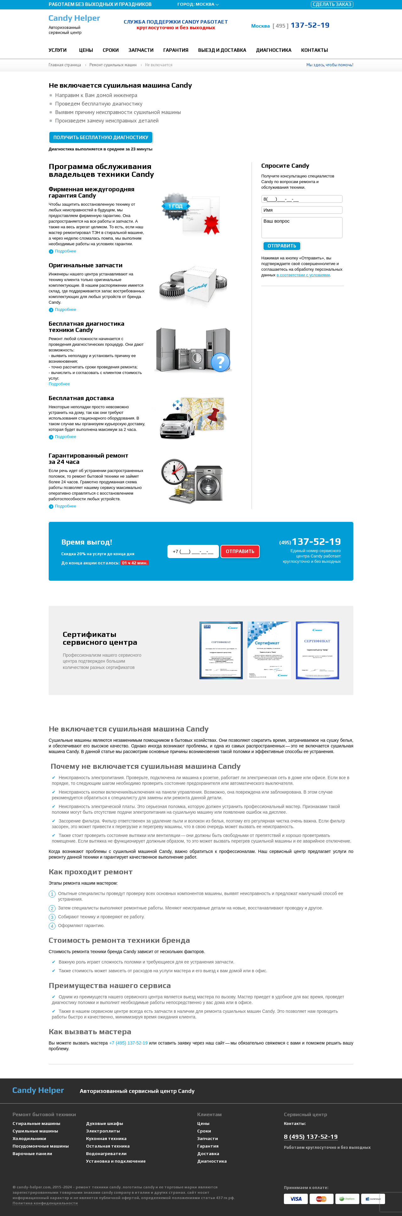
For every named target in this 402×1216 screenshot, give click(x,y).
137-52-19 (301, 25)
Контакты (314, 50)
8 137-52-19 (311, 1136)
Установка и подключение (116, 1161)
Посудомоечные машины (41, 1146)
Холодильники (29, 1138)
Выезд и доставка (222, 50)
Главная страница (65, 65)
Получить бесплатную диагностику (100, 137)
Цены (86, 50)
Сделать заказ (332, 4)
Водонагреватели (106, 1153)
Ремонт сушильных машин (113, 65)
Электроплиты (103, 1131)
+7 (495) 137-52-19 (128, 1042)
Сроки (111, 50)
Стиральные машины (36, 1123)
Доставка (208, 1153)
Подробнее (65, 251)
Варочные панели (32, 1153)
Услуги (58, 50)
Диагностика (273, 50)
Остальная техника (108, 1146)
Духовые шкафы (104, 1123)
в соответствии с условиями (303, 275)
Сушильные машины (35, 1131)
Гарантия (175, 50)
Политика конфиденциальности (45, 1203)
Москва (205, 4)
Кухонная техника (106, 1138)
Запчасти (141, 50)
